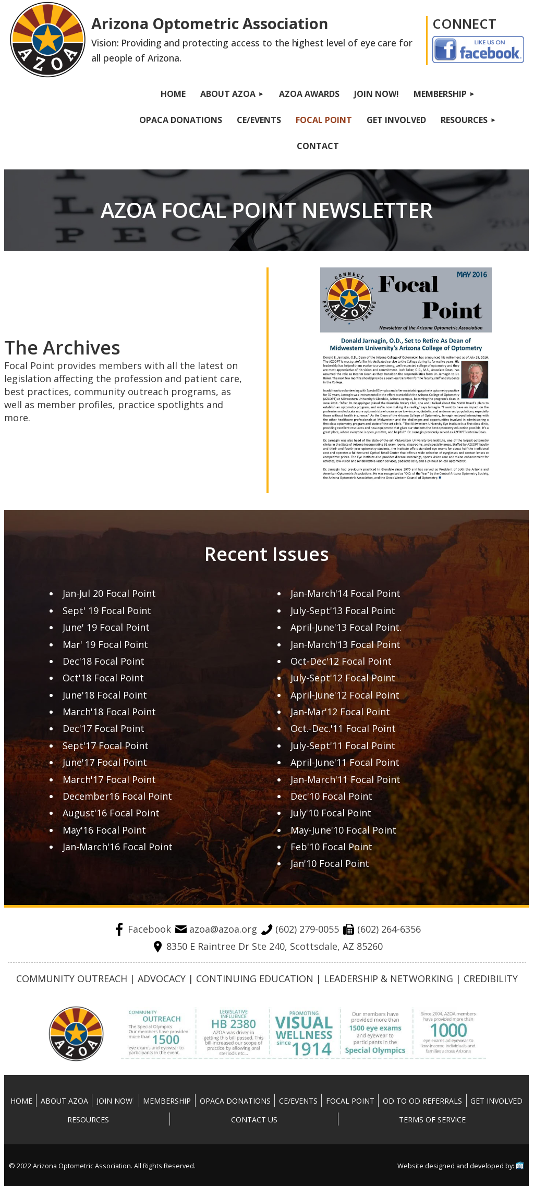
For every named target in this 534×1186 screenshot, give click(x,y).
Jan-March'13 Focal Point (345, 644)
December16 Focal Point (117, 796)
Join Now (114, 1101)
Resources (88, 1119)
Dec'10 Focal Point (331, 796)
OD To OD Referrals (422, 1101)
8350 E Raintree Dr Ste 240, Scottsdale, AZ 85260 (267, 946)
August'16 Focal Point (111, 812)
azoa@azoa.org (216, 929)
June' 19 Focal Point (106, 627)
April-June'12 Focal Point (344, 695)
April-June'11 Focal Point (344, 762)
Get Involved (496, 1101)
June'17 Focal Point (105, 762)
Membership (167, 1101)
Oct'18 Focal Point (103, 677)
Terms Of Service (432, 1119)
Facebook (142, 929)
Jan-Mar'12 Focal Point (340, 711)
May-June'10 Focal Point (343, 830)
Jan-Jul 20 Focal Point (109, 593)
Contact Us (254, 1119)
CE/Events (298, 1101)
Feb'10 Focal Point (331, 846)
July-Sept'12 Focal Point (342, 677)
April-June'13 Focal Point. (346, 627)
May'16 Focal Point (104, 830)
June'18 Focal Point (105, 695)
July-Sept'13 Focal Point (342, 610)
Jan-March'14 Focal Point (345, 593)
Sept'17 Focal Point (106, 745)
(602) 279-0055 (300, 929)
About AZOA (64, 1101)
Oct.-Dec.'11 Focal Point (343, 728)
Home (21, 1101)
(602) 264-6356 (382, 929)
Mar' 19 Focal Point (105, 644)
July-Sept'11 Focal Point (342, 745)
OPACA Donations (235, 1101)
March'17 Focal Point (109, 779)
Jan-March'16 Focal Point (118, 846)
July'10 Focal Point (330, 812)
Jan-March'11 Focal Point (345, 779)
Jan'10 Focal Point (329, 863)
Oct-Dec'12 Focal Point (341, 661)
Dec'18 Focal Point (103, 661)
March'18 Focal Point (109, 711)
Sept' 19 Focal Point (107, 610)
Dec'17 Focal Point (103, 728)
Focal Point (350, 1101)
